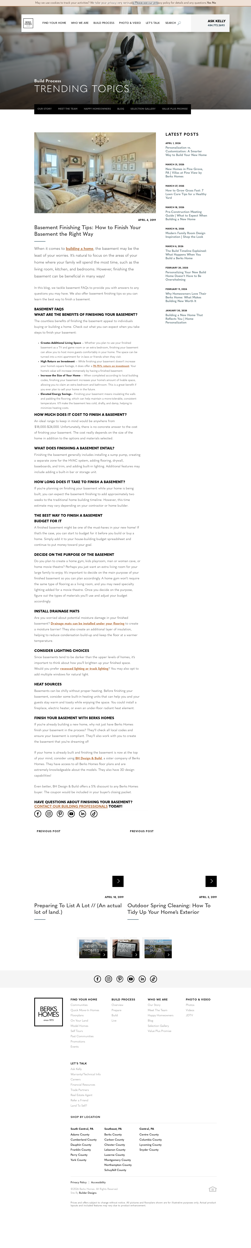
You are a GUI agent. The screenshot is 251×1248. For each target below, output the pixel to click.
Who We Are (158, 1019)
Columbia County (151, 1157)
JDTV (189, 1035)
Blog (120, 109)
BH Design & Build (88, 758)
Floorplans (77, 1035)
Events (75, 1065)
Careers (76, 1098)
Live (114, 1040)
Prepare (116, 1029)
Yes (209, 2)
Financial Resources (83, 1103)
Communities (79, 1024)
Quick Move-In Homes (85, 1029)
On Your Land (79, 1040)
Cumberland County (84, 1157)
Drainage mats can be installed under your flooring (88, 623)
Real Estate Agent (81, 1113)
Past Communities (82, 1055)
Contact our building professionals (71, 806)
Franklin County (81, 1168)
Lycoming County (151, 1163)
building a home (80, 249)
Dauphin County (81, 1163)
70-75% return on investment (111, 366)
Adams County (80, 1152)
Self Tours (77, 1050)
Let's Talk (79, 1082)
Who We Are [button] (82, 23)
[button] (57, 23)
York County (78, 1178)
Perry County (79, 1173)
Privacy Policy (78, 1201)
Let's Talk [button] (155, 23)
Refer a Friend (79, 1118)
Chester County (115, 1163)
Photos (190, 1024)
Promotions (78, 1060)
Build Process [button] (106, 23)
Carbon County (115, 1157)
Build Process (123, 1019)
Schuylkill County (116, 1188)
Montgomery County (118, 1178)
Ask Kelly (76, 1087)
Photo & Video (198, 1019)
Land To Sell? (79, 1123)
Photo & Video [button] (132, 23)
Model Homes (79, 1045)
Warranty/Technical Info (86, 1092)
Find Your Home (84, 1019)
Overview (117, 1024)
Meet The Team (67, 109)
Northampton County (119, 1183)
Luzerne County (115, 1173)
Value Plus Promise (175, 109)
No (214, 2)
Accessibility (98, 1201)
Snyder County (150, 1168)
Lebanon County (115, 1168)
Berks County (113, 1152)
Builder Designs (88, 1211)
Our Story (44, 109)
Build (115, 1035)
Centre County (150, 1152)
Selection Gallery (143, 109)
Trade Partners (80, 1108)
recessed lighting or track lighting (85, 668)
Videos (190, 1029)
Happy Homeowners (97, 109)
